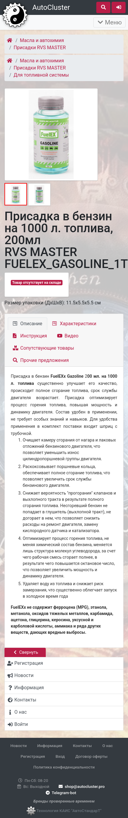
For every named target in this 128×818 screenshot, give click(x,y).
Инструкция (30, 336)
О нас (107, 745)
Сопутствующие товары (43, 348)
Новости (18, 745)
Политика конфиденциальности (64, 767)
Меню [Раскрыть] (109, 22)
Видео (67, 336)
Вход (60, 756)
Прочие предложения (41, 360)
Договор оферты (91, 756)
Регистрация (33, 756)
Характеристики (74, 323)
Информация (50, 745)
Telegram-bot (60, 792)
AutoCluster (51, 7)
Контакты (82, 745)
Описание (27, 323)
